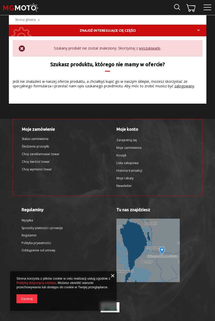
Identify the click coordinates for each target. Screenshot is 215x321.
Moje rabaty (125, 178)
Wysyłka (27, 220)
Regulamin (29, 235)
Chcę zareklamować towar (41, 154)
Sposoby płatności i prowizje (42, 228)
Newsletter (124, 186)
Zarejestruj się (126, 140)
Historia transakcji (129, 170)
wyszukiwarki (149, 48)
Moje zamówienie (38, 129)
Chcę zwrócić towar (36, 162)
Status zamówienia (35, 139)
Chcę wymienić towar (37, 169)
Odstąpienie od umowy (38, 250)
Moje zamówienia (128, 148)
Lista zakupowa (127, 163)
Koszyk (121, 155)
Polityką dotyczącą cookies (36, 283)
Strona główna (25, 20)
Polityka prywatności (36, 243)
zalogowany (184, 86)
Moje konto (127, 129)
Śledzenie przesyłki (35, 146)
